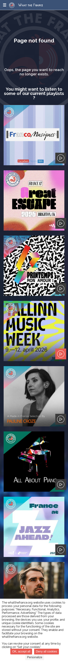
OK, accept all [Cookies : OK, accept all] (21, 651)
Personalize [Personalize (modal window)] (34, 657)
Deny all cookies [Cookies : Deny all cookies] (46, 651)
